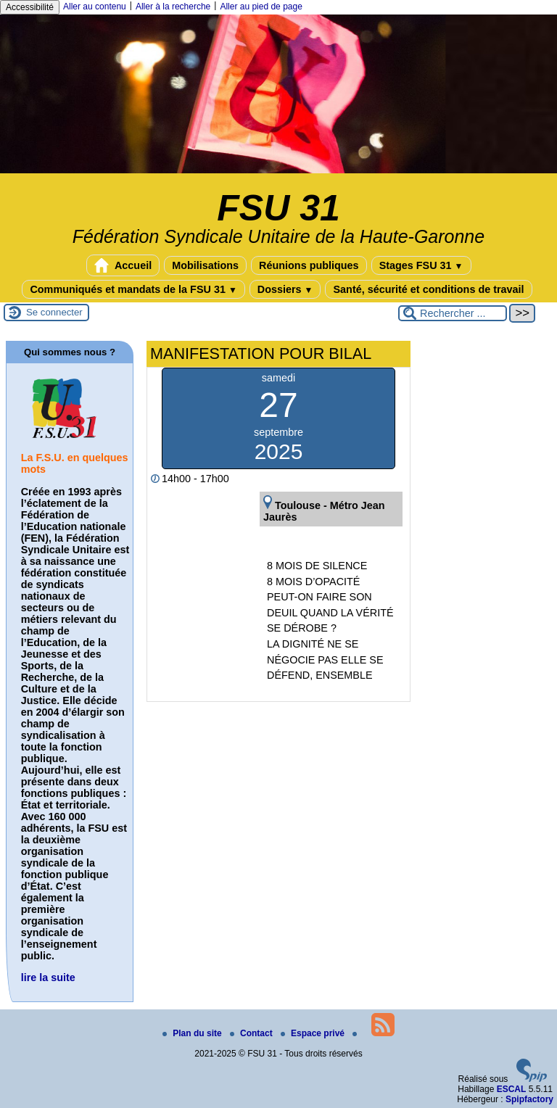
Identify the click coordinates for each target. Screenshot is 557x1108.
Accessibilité (30, 7)
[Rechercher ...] (452, 313)
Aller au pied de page (261, 6)
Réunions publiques (309, 265)
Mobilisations (205, 265)
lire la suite (48, 977)
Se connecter (54, 312)
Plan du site (193, 1033)
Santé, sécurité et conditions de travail (428, 289)
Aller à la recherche (173, 6)
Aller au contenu (94, 6)
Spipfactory (529, 1099)
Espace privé (314, 1033)
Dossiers (285, 289)
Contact (252, 1033)
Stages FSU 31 (421, 265)
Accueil (123, 265)
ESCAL (512, 1089)
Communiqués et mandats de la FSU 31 (133, 289)
